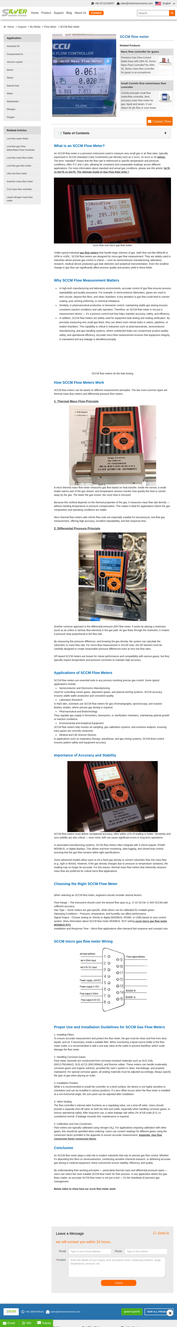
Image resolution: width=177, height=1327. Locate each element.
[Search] (172, 13)
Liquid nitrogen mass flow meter (20, 199)
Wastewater (13, 101)
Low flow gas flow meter (19, 165)
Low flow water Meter (17, 138)
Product (46, 12)
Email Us (161, 1232)
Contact (96, 12)
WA (26, 1323)
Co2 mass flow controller (19, 189)
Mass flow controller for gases (140, 51)
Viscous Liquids (15, 62)
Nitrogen (11, 109)
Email (62, 1251)
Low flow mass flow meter (20, 157)
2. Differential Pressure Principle (77, 528)
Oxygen (11, 117)
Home (35, 12)
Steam (10, 77)
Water (10, 93)
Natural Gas (13, 85)
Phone (118, 1251)
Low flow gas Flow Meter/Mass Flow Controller (21, 148)
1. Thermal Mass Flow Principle (76, 401)
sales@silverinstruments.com (136, 3)
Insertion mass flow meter (20, 181)
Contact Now (162, 121)
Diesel (10, 70)
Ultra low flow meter (17, 173)
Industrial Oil (13, 46)
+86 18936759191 (32, 1312)
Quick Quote (132, 1312)
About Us (80, 12)
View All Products (159, 1312)
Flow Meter (50, 26)
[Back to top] (169, 1312)
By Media (35, 26)
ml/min (161, 157)
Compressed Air (15, 54)
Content (61, 1259)
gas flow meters (89, 252)
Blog (69, 12)
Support (59, 12)
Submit (119, 1282)
